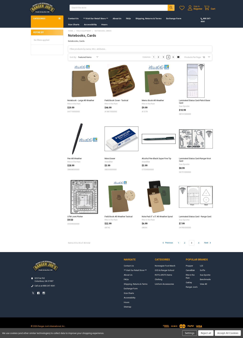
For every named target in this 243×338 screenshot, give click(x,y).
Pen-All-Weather (74, 161)
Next (208, 245)
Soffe (202, 273)
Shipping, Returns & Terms (148, 21)
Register (194, 10)
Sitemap (127, 310)
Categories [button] (39, 21)
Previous (167, 245)
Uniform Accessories (164, 287)
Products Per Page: (192, 60)
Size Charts (73, 27)
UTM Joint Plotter (75, 219)
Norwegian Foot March (165, 269)
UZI (201, 269)
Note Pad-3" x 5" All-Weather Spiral (157, 219)
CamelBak (190, 273)
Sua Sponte (205, 278)
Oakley (189, 285)
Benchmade (205, 282)
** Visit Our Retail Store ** (95, 21)
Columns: (146, 60)
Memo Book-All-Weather (153, 103)
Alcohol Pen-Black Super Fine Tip (156, 161)
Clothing (158, 282)
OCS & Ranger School (164, 273)
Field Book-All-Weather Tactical (119, 219)
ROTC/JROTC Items (163, 278)
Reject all (206, 333)
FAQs (128, 21)
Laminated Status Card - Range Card (195, 219)
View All (203, 287)
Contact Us (73, 21)
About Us (117, 21)
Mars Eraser (110, 161)
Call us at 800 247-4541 (45, 289)
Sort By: (73, 60)
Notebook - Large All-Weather (80, 103)
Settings (189, 333)
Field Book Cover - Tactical (116, 103)
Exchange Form (173, 21)
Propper (189, 269)
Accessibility (90, 27)
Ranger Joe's (191, 290)
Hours (104, 27)
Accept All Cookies (227, 333)
